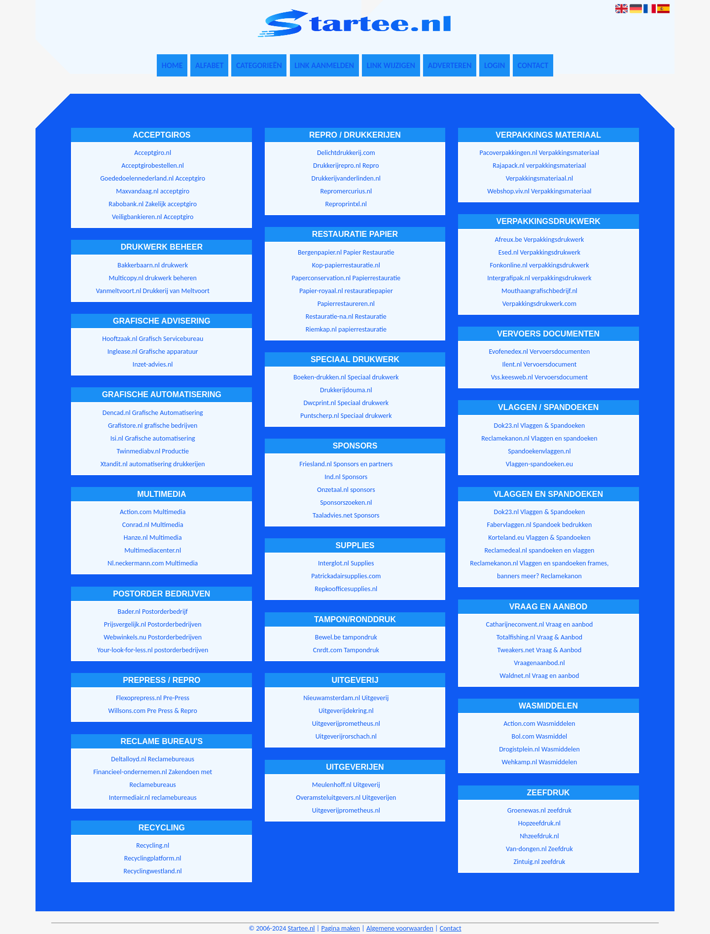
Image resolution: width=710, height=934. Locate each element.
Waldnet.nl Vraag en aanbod (539, 676)
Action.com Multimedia (152, 512)
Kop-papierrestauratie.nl (346, 265)
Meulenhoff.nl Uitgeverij (346, 785)
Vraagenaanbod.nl (539, 663)
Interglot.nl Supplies (346, 563)
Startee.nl (301, 928)
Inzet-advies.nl (153, 364)
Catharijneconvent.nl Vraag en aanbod (539, 624)
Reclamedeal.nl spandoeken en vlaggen (539, 550)
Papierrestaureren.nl (346, 303)
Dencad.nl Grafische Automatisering (153, 413)
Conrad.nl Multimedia (152, 525)
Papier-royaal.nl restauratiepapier (346, 291)
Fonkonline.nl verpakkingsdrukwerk (539, 265)
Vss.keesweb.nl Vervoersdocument (539, 377)
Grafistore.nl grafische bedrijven (152, 425)
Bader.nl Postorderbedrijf (153, 611)
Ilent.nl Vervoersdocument (539, 364)
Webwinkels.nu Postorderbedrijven (153, 637)
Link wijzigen (391, 65)
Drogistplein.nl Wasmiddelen (539, 749)
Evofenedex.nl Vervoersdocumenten (539, 351)
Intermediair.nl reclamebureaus (153, 797)
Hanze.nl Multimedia (153, 537)
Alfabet (209, 65)
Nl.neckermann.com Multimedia (152, 563)
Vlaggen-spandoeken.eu (539, 464)
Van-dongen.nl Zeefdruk (539, 849)
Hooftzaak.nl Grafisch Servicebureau (152, 339)
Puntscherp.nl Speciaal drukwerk (345, 415)
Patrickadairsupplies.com (346, 576)
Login (494, 65)
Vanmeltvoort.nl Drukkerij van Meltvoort (153, 291)
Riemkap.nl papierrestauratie (346, 329)
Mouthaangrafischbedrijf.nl (539, 291)
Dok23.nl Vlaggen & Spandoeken (539, 425)
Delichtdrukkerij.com (346, 153)
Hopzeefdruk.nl (539, 823)
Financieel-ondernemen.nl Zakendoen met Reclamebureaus (152, 778)
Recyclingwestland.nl (153, 871)
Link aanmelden (324, 65)
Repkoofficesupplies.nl (346, 589)
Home (172, 65)
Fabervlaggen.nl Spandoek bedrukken (539, 525)
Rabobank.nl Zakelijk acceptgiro (152, 204)
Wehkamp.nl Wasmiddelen (539, 762)
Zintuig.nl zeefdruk (539, 862)
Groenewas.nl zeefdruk (539, 810)
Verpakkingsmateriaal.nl (539, 178)
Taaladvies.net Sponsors (346, 515)
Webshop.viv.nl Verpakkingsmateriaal (539, 191)
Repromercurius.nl (346, 191)
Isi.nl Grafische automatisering (152, 438)
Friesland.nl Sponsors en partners (345, 464)
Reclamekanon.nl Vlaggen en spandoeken (539, 438)
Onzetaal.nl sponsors (346, 490)
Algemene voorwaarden (399, 928)
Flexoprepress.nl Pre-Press (152, 698)
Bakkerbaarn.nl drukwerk (152, 265)
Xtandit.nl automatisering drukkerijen (153, 464)
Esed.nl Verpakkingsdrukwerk (539, 252)
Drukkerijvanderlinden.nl (346, 178)
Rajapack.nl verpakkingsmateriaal (539, 165)
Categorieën (259, 65)
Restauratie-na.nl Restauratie (346, 316)
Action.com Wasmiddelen (539, 723)
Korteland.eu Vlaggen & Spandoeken (539, 537)
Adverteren (450, 65)
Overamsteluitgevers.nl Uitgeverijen (346, 797)
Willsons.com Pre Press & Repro (152, 711)
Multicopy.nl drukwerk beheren (153, 278)
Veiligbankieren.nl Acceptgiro (152, 217)
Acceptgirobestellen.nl (152, 165)
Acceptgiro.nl (152, 153)
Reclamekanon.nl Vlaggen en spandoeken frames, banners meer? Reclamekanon (539, 569)
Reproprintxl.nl (346, 204)
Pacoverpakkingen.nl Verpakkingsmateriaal (540, 153)
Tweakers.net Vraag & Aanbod (539, 650)
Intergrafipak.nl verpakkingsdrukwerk (539, 278)
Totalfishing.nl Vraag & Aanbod (539, 637)
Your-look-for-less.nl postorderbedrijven (152, 650)
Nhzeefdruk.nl (539, 836)
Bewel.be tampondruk (346, 637)
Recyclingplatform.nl (152, 858)
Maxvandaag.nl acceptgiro (152, 191)
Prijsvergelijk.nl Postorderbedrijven (153, 624)
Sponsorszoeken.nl (346, 502)
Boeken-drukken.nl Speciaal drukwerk (346, 377)
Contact (533, 65)
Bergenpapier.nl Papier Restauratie (346, 252)
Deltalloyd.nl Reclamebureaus (152, 759)
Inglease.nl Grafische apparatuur (152, 351)
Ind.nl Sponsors (345, 477)
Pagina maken (340, 928)
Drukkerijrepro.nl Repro (346, 165)
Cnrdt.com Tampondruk (346, 650)
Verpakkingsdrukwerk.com (539, 303)
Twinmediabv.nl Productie (152, 451)
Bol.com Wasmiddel (540, 736)
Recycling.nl (152, 845)
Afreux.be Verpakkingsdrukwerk (539, 239)
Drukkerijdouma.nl (346, 390)
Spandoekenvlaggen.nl (539, 451)
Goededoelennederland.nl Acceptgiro (152, 178)
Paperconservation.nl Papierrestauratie (345, 278)
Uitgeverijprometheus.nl (346, 723)
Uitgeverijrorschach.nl (346, 736)
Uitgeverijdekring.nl (346, 711)
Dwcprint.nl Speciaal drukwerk (346, 403)
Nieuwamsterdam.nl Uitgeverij (346, 698)
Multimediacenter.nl (152, 550)
